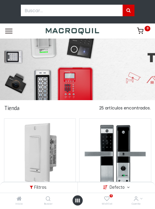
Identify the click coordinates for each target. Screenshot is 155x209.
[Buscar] (48, 199)
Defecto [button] (118, 187)
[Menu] (9, 31)
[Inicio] (19, 199)
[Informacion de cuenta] (136, 199)
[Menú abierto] (77, 200)
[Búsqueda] (128, 10)
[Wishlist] (107, 199)
